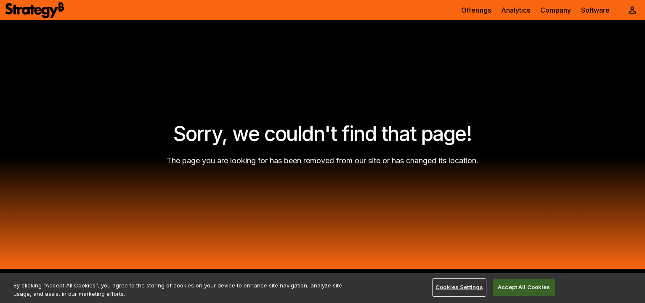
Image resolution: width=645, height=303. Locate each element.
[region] (322, 288)
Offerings (476, 10)
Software (595, 10)
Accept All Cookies (524, 287)
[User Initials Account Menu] (632, 10)
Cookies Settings (459, 287)
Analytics (515, 10)
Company (555, 10)
